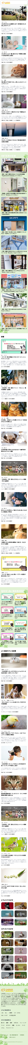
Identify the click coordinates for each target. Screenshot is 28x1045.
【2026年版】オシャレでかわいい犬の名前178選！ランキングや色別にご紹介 (13, 764)
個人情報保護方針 (14, 1035)
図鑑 (13, 1025)
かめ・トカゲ (4, 1015)
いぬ (2, 52)
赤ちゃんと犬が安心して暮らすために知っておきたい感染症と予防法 (14, 511)
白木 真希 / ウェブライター (6, 742)
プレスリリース (9, 1028)
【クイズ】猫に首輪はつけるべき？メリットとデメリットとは (13, 358)
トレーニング (23, 1022)
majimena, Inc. (20, 1041)
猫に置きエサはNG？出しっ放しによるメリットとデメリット (13, 83)
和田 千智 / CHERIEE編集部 (6, 62)
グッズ (2, 1025)
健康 (5, 80)
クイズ (5, 355)
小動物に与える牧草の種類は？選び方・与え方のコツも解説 (13, 543)
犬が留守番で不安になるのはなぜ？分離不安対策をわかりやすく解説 (13, 450)
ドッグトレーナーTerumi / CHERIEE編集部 (9, 711)
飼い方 (5, 52)
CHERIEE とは (4, 1035)
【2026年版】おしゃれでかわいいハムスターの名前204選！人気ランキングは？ (13, 672)
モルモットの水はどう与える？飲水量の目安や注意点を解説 (13, 141)
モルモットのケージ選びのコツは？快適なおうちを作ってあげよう (13, 112)
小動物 (2, 110)
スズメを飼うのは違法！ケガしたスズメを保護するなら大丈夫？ (13, 856)
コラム (5, 22)
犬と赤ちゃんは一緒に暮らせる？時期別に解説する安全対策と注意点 (13, 54)
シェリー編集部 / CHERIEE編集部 (8, 398)
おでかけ (5, 477)
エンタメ (5, 386)
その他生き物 (12, 1015)
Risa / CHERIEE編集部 (5, 803)
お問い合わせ (12, 1037)
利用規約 (22, 1035)
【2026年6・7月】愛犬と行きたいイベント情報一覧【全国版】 (13, 480)
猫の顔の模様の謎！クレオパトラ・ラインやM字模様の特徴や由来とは (14, 794)
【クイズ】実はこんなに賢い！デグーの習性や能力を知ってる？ (13, 575)
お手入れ (16, 1022)
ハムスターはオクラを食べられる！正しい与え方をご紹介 (13, 887)
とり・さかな (4, 731)
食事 (6, 540)
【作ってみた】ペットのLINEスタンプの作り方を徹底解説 (13, 703)
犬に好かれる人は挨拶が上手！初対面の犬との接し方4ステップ (13, 24)
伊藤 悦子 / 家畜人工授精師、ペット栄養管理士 (10, 120)
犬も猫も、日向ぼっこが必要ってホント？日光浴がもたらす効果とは (14, 420)
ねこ (2, 80)
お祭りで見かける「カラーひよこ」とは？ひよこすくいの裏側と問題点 (13, 734)
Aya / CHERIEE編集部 (5, 584)
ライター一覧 (4, 1037)
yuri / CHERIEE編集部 (5, 366)
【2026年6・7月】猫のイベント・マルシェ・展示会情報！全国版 (13, 388)
